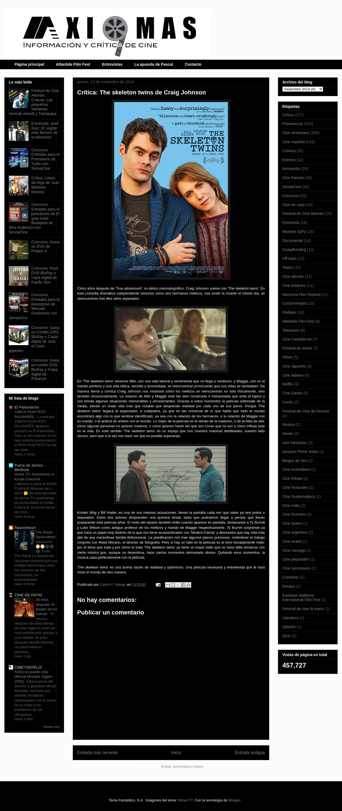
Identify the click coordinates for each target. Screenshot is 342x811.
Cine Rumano (294, 514)
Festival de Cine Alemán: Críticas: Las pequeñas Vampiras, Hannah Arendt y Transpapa (34, 102)
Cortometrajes (294, 303)
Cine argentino (294, 532)
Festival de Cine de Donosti (305, 411)
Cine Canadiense (297, 339)
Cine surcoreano (296, 568)
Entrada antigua (250, 752)
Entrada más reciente (97, 752)
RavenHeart (25, 528)
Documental (292, 240)
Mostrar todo (52, 726)
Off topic (289, 258)
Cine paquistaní (295, 559)
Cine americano (295, 133)
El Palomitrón (27, 407)
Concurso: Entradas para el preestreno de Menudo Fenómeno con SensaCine (34, 306)
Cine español (293, 142)
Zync (286, 636)
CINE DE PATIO (28, 595)
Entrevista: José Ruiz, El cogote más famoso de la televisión (45, 130)
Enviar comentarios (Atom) (182, 766)
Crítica (287, 115)
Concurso (290, 196)
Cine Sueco (292, 523)
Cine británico (294, 285)
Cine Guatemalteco (298, 496)
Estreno (288, 160)
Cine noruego (293, 550)
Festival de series (297, 348)
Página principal (29, 64)
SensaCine (291, 186)
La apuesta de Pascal (153, 64)
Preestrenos (292, 124)
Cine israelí (292, 541)
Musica (288, 424)
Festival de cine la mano (303, 609)
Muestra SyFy (294, 231)
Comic (287, 402)
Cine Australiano (296, 469)
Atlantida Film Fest (73, 64)
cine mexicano (294, 442)
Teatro (287, 267)
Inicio (176, 752)
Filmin (287, 357)
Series (287, 433)
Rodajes (289, 312)
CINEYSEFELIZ (28, 667)
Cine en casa (293, 205)
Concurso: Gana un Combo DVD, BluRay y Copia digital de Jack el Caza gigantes (34, 339)
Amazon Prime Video (300, 451)
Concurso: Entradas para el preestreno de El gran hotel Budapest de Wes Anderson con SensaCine (34, 218)
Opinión (288, 627)
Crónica (288, 151)
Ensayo (288, 586)
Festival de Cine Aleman (303, 213)
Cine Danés (292, 393)
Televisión (290, 330)
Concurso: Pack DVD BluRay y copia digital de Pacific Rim (45, 275)
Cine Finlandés (295, 487)
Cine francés (293, 177)
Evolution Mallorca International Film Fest (301, 597)
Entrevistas (112, 64)
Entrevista (290, 222)
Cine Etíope (292, 478)
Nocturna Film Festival (301, 294)
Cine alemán (293, 276)
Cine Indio (291, 505)
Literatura (290, 618)
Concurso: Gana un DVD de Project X (45, 246)
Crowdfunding (294, 249)
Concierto (290, 577)
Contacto (193, 64)
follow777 (185, 800)
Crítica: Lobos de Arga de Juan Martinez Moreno (45, 185)
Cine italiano (292, 375)
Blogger (234, 800)
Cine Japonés (294, 366)
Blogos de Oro (294, 460)
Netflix (287, 384)
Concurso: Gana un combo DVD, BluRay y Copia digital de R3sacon (45, 369)
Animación (291, 168)
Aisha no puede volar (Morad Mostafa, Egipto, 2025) (34, 676)
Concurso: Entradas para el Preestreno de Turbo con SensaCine (45, 159)
